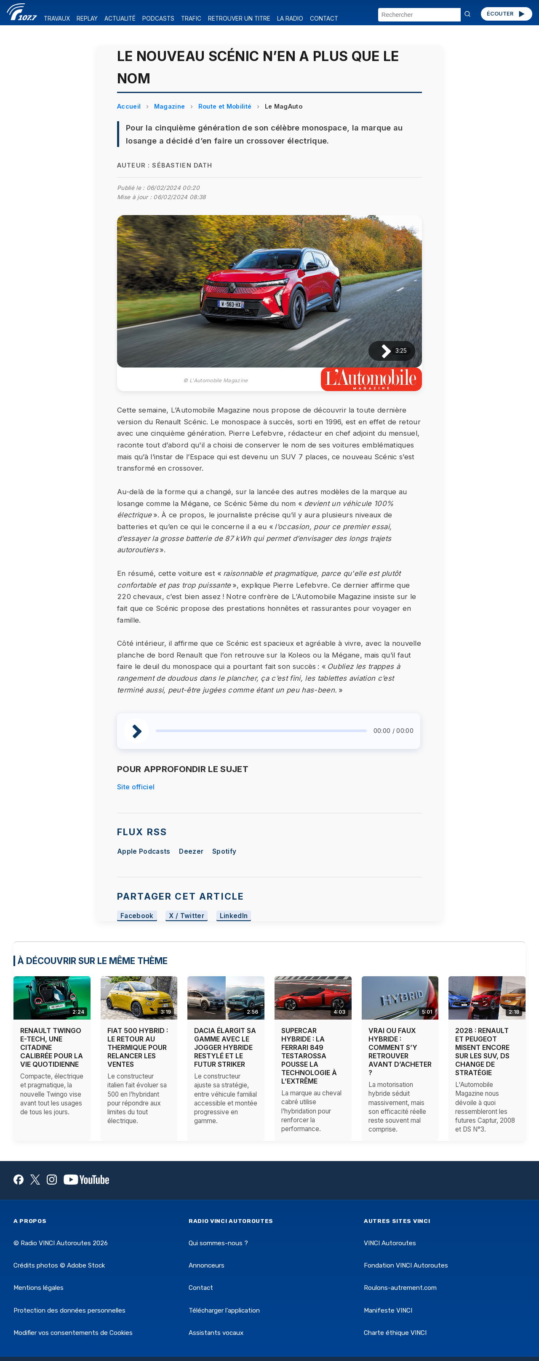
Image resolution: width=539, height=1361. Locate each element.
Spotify (224, 851)
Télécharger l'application (224, 1310)
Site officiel (136, 787)
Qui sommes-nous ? (218, 1243)
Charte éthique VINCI (395, 1333)
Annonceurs (206, 1265)
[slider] (261, 731)
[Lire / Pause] (379, 351)
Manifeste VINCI (388, 1310)
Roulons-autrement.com (400, 1288)
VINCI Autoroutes (390, 1243)
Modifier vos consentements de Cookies (73, 1333)
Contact (201, 1288)
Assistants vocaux (216, 1333)
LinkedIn (234, 916)
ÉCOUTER (506, 14)
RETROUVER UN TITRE (239, 18)
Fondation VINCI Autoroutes (406, 1265)
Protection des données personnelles (69, 1310)
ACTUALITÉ (120, 18)
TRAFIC (191, 18)
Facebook (137, 916)
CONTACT (324, 18)
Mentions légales (38, 1288)
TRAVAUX (57, 18)
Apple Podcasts (143, 851)
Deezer (191, 851)
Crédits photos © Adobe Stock (59, 1265)
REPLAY (87, 18)
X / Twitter (186, 916)
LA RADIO (290, 18)
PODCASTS (158, 18)
